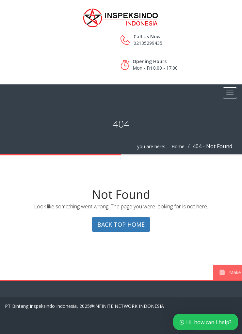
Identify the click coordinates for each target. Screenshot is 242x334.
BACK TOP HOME (121, 224)
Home (178, 146)
